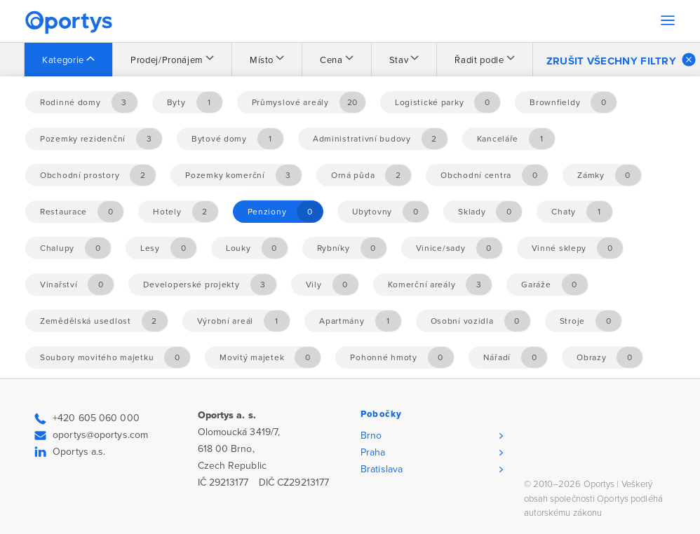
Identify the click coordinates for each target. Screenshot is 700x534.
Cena (331, 60)
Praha (373, 452)
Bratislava (382, 469)
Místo (262, 60)
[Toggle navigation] (667, 20)
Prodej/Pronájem (166, 60)
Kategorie (63, 60)
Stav (399, 60)
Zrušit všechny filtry (621, 59)
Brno (371, 435)
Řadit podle (479, 60)
